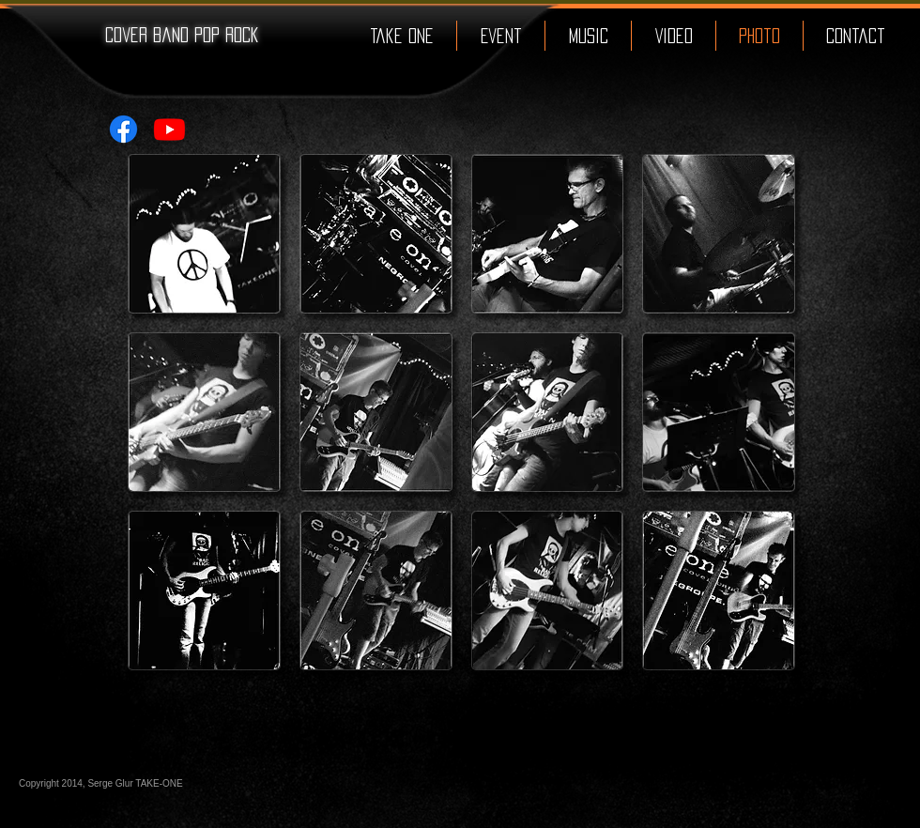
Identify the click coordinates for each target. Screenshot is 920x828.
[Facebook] (123, 129)
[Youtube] (169, 129)
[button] (204, 234)
